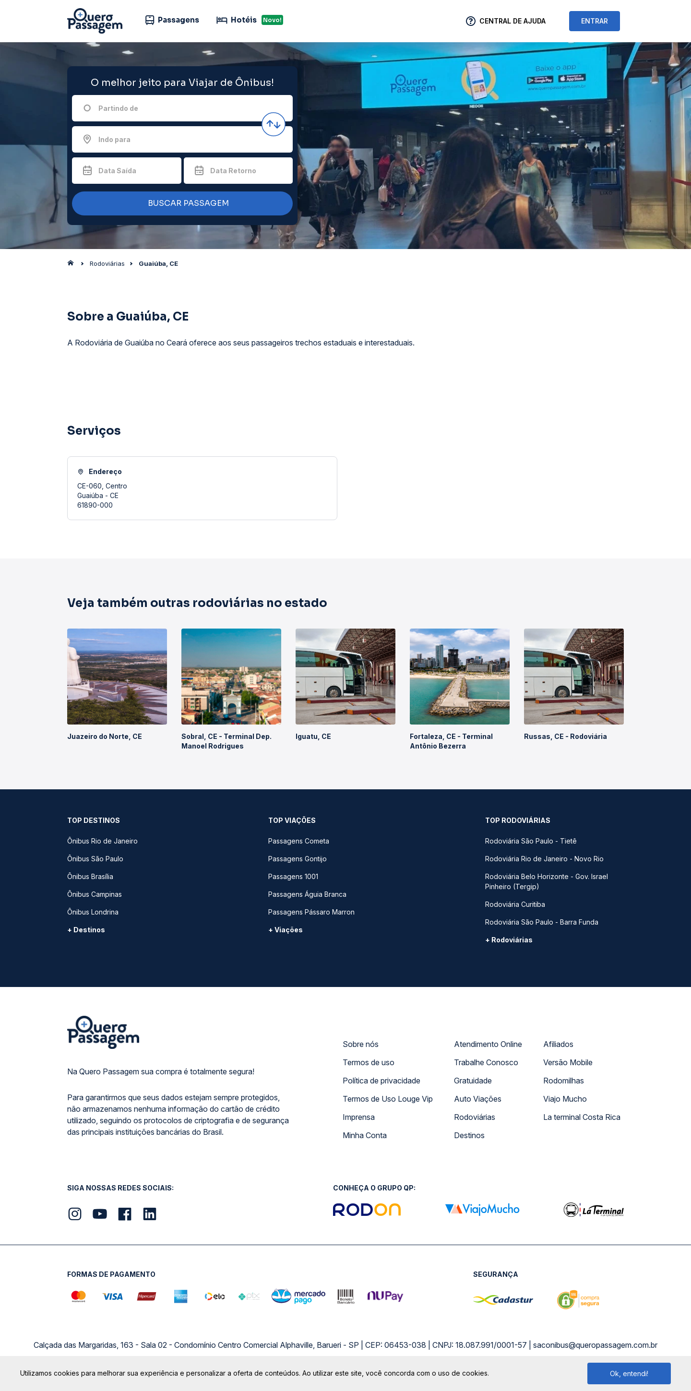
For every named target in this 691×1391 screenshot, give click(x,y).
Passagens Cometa (298, 841)
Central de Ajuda (512, 21)
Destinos (469, 1135)
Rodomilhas (563, 1080)
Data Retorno (233, 170)
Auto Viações (477, 1099)
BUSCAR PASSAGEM (180, 203)
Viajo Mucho (565, 1099)
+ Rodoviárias (509, 940)
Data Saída (117, 170)
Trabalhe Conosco (486, 1062)
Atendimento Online (488, 1044)
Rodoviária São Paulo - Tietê (531, 841)
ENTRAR (594, 21)
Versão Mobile (568, 1062)
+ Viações (285, 930)
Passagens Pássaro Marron (311, 912)
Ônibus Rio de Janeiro (102, 841)
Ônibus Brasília (90, 876)
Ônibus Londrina (93, 912)
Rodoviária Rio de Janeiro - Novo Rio (544, 859)
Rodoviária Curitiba (515, 904)
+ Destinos (86, 930)
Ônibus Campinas (94, 894)
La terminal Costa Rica (581, 1117)
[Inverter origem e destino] (273, 124)
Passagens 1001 (293, 876)
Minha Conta (365, 1135)
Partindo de (118, 108)
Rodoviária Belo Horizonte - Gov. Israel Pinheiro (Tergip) (546, 881)
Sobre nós (361, 1044)
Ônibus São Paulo (95, 859)
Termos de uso (368, 1062)
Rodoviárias (474, 1117)
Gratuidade (473, 1080)
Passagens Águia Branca (307, 894)
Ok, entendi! (629, 1373)
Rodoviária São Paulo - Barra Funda (541, 922)
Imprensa (359, 1117)
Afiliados (558, 1044)
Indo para (114, 139)
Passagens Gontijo (297, 859)
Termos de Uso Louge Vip (388, 1099)
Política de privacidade (381, 1080)
